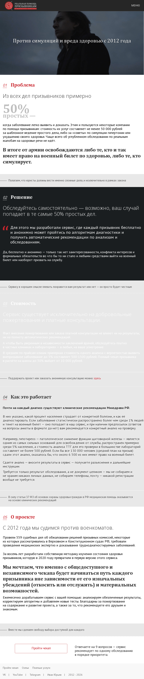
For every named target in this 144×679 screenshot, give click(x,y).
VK (6, 674)
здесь (97, 378)
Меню (135, 5)
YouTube (19, 674)
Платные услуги (41, 667)
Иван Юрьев (56, 674)
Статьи (25, 667)
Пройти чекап (10, 667)
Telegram (37, 674)
